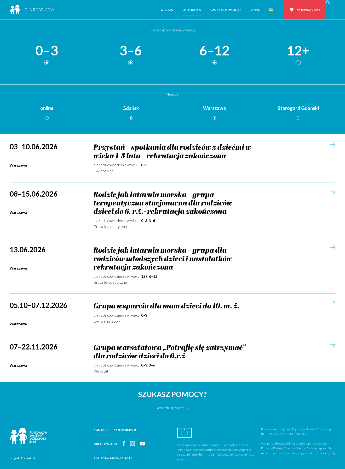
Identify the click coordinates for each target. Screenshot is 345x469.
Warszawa (214, 108)
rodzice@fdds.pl (125, 430)
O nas (255, 10)
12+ (298, 50)
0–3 (46, 50)
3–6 (130, 50)
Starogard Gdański (298, 108)
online (46, 108)
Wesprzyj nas (308, 9)
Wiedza (167, 10)
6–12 (214, 50)
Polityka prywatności (113, 458)
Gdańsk (130, 108)
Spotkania (192, 10)
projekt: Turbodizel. (23, 458)
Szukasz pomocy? (225, 10)
